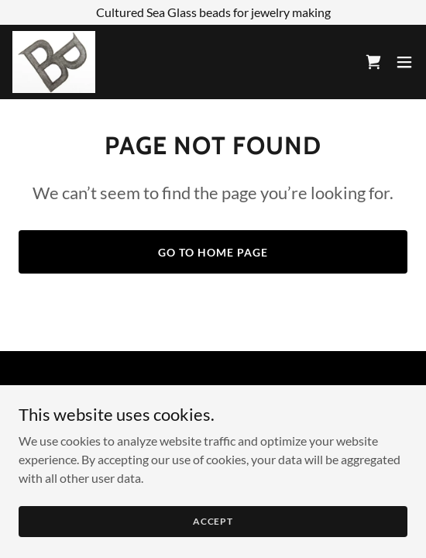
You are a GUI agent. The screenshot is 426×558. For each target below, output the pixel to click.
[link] (53, 62)
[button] (404, 62)
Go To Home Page (213, 252)
